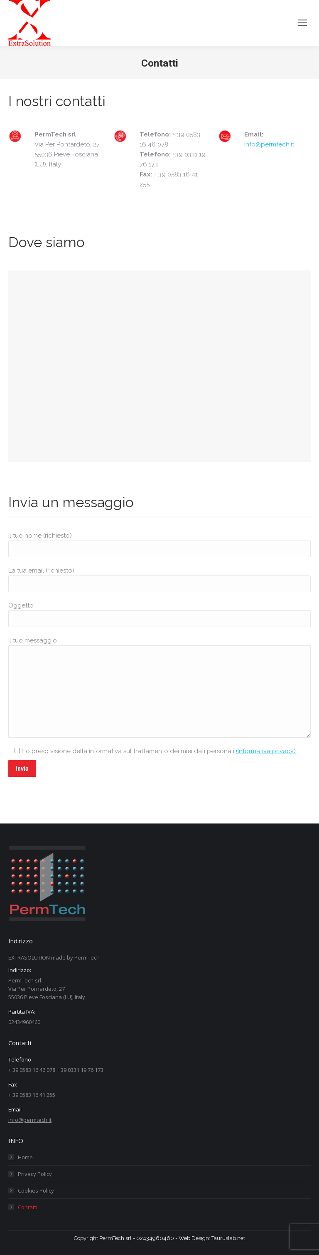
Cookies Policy (36, 1190)
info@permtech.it (269, 144)
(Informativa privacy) (266, 751)
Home (25, 1157)
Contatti (27, 1207)
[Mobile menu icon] (302, 23)
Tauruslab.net (228, 1238)
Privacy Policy (35, 1174)
